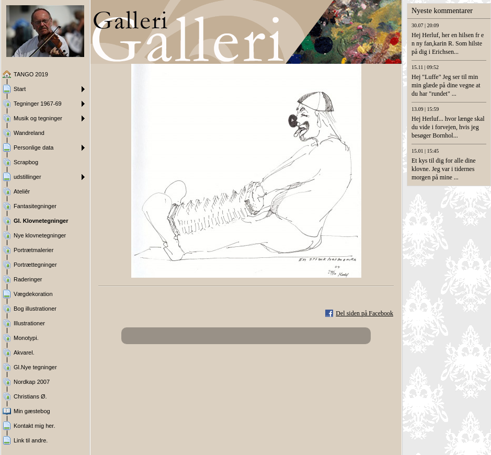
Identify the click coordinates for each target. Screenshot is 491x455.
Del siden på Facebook (364, 313)
